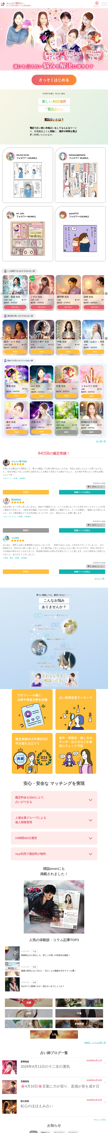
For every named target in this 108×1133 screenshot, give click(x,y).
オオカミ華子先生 (19, 461)
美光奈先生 (16, 500)
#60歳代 (24, 558)
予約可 (15, 352)
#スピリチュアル (10, 517)
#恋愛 (20, 517)
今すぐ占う (15, 307)
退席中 (66, 432)
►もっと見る (100, 1119)
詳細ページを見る (82, 492)
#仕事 (15, 478)
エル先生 (15, 538)
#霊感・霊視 (8, 558)
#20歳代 (22, 478)
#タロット (7, 478)
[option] (15, 293)
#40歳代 (27, 517)
